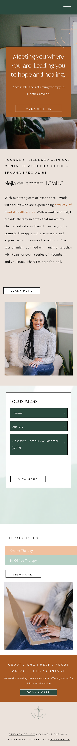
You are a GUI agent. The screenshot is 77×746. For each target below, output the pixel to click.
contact (55, 671)
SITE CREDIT (60, 739)
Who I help (38, 664)
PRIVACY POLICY (22, 734)
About (15, 664)
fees (35, 671)
